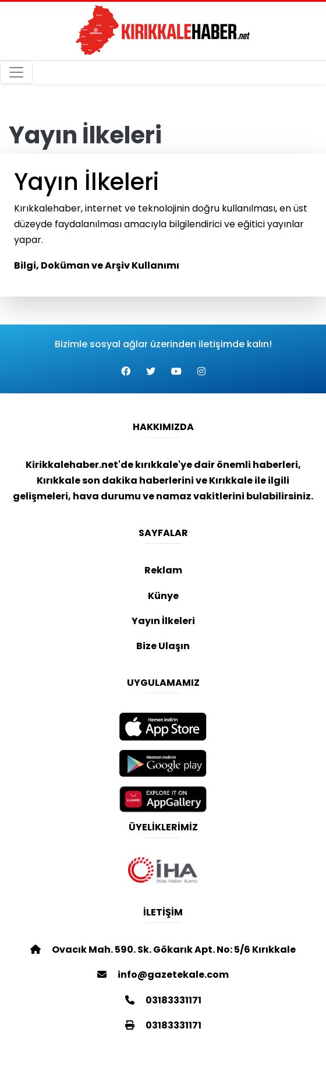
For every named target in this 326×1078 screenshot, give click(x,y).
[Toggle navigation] (16, 72)
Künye (163, 596)
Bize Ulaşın (163, 646)
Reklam (163, 570)
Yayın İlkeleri (163, 621)
